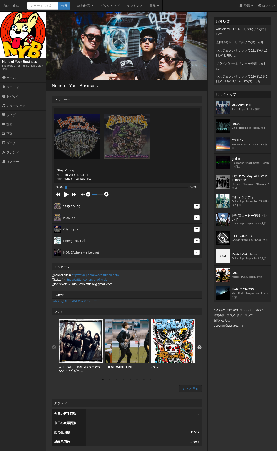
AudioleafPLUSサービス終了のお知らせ (241, 31)
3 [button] (116, 379)
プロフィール (13, 87)
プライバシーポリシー (253, 310)
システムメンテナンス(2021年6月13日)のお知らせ (241, 53)
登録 (246, 6)
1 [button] (103, 379)
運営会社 (219, 315)
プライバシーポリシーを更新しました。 (241, 66)
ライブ (9, 115)
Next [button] (199, 347)
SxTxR (173, 344)
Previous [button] (54, 347)
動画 (7, 124)
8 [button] (150, 379)
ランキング (134, 6)
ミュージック (13, 106)
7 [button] (144, 379)
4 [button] (123, 379)
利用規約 (232, 310)
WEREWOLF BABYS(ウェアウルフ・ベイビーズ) (81, 345)
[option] (81, 345)
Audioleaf (11, 5)
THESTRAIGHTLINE (127, 344)
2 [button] (109, 379)
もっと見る (190, 389)
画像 (7, 134)
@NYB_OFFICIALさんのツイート (76, 301)
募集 (154, 6)
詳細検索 (85, 6)
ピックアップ (110, 6)
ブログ (9, 143)
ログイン (266, 6)
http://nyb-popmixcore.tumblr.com (95, 275)
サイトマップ (245, 315)
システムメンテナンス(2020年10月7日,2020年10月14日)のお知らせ (241, 79)
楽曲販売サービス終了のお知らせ (240, 42)
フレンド (10, 152)
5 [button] (130, 379)
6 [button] (137, 379)
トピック (10, 96)
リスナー (10, 162)
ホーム (9, 78)
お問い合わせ (222, 320)
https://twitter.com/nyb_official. (86, 279)
